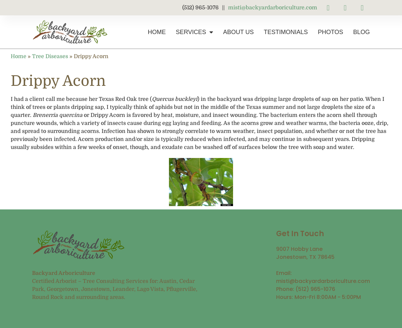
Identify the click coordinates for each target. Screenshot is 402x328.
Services (194, 32)
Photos (330, 32)
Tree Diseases (50, 56)
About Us (238, 32)
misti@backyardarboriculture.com (272, 8)
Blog (361, 32)
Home (157, 32)
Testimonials (286, 32)
